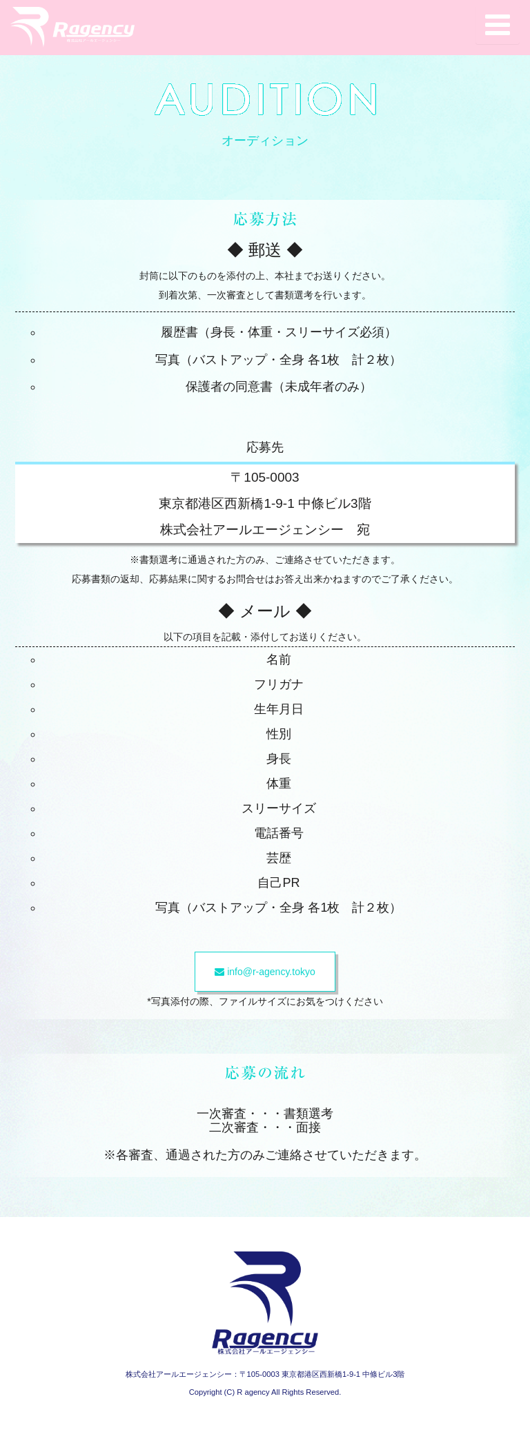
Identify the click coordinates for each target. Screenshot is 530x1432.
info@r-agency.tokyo (265, 971)
